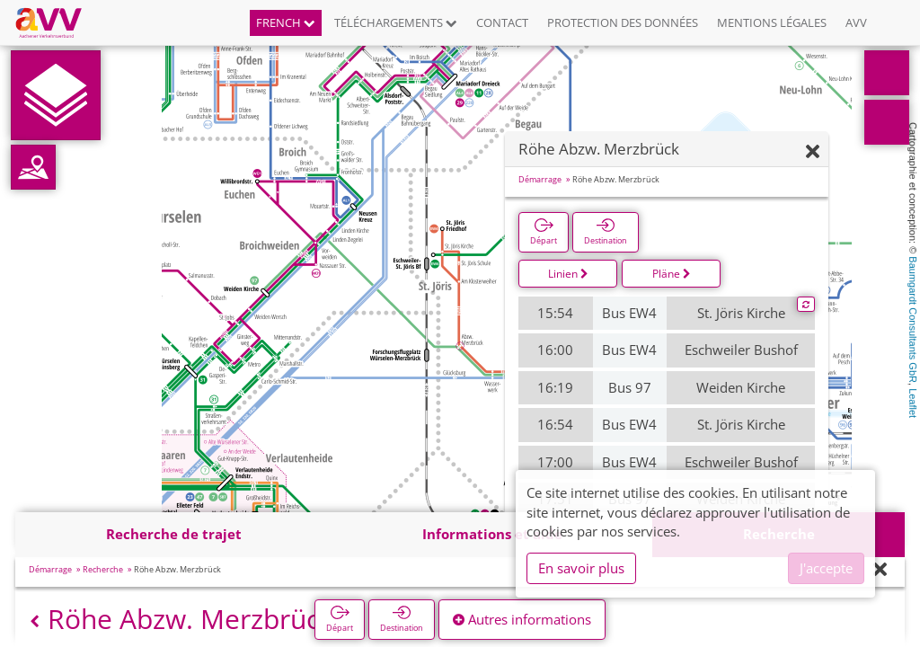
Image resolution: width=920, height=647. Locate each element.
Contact (502, 22)
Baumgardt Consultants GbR (912, 319)
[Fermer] (812, 152)
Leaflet (912, 403)
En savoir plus (581, 568)
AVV (856, 22)
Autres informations (522, 619)
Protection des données (622, 22)
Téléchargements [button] (395, 22)
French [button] (285, 22)
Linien (568, 273)
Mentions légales (772, 22)
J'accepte (826, 568)
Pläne (671, 273)
